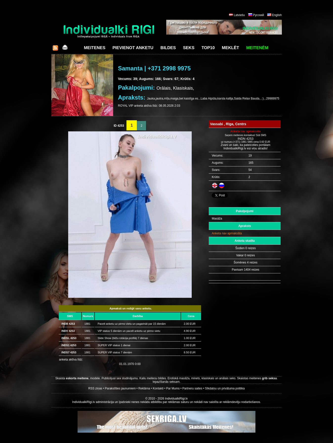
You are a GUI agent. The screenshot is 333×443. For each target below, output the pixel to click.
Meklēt (230, 47)
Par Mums (173, 388)
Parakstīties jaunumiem (120, 388)
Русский (258, 15)
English (277, 15)
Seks (188, 47)
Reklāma (144, 388)
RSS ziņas (95, 388)
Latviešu (239, 15)
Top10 (208, 47)
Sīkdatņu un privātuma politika (225, 388)
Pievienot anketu (132, 47)
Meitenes (94, 47)
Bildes (168, 47)
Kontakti (158, 388)
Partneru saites (192, 388)
